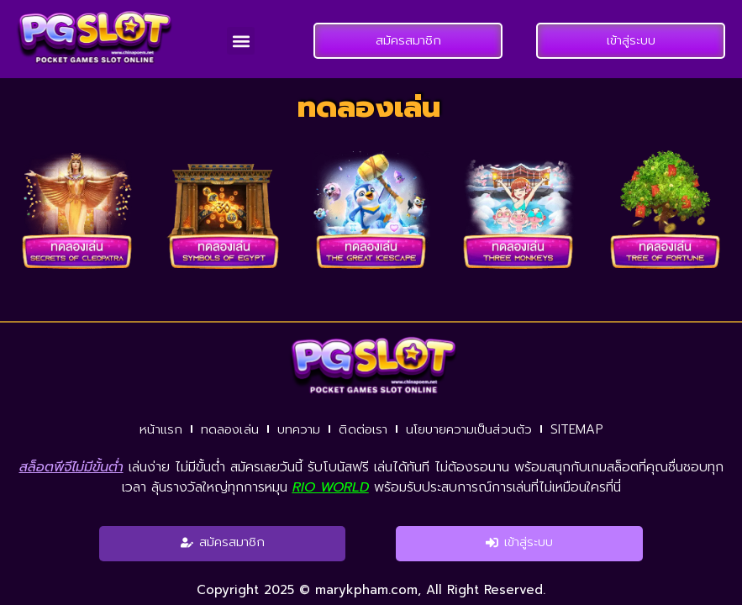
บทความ (299, 429)
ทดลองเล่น (230, 429)
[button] (241, 41)
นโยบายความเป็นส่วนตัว (469, 429)
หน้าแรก (160, 429)
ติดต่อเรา (363, 429)
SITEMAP (576, 429)
